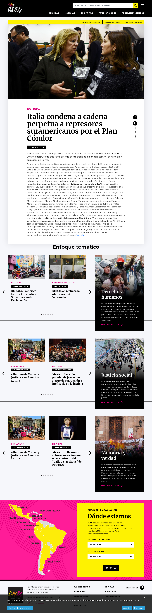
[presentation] (3, 293)
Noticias (70, 13)
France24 (79, 237)
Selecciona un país (96, 553)
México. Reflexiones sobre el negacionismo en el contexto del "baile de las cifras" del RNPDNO (67, 460)
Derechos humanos (91, 23)
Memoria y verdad (133, 23)
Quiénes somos (82, 588)
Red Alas (54, 13)
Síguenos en (132, 589)
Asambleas (80, 593)
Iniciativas (87, 13)
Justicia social (112, 23)
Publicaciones (107, 13)
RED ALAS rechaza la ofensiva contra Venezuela (66, 295)
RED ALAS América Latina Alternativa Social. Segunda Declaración (23, 297)
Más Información (110, 326)
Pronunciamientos (133, 13)
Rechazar (138, 608)
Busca (111, 569)
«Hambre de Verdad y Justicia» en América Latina (25, 379)
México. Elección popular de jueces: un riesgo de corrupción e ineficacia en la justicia (67, 380)
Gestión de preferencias (20, 608)
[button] (41, 315)
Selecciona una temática (99, 541)
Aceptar (127, 608)
